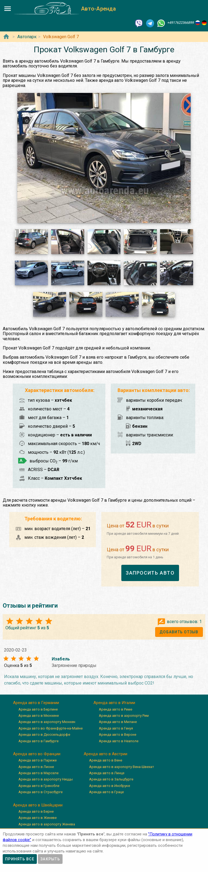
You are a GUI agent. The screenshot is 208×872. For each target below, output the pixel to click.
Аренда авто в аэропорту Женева (46, 824)
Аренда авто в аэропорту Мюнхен (46, 722)
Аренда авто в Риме (115, 709)
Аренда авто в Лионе (36, 767)
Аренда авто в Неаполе (118, 741)
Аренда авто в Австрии (105, 753)
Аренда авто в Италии (114, 702)
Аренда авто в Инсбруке (109, 786)
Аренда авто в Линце (106, 773)
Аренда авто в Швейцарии (38, 805)
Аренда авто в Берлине (38, 709)
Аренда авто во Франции (36, 753)
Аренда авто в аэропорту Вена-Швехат (121, 767)
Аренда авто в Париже (37, 760)
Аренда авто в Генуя (116, 728)
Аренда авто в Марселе (38, 773)
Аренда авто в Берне (36, 811)
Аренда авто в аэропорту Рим (124, 716)
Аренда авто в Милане (118, 722)
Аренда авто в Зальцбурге (111, 779)
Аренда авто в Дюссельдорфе (44, 734)
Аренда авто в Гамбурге (38, 741)
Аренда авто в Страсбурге (40, 792)
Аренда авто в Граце (106, 792)
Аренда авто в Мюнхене (38, 716)
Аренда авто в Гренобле (38, 786)
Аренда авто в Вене (105, 760)
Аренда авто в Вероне (117, 734)
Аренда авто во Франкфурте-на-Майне (50, 728)
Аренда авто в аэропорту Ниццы (45, 779)
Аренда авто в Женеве (37, 818)
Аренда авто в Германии (36, 702)
